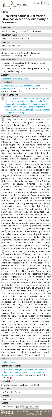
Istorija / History (8, 362)
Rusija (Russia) (34, 110)
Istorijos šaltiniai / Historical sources (29, 104)
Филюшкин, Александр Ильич (15, 78)
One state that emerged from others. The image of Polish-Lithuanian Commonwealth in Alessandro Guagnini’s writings (23, 372)
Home (5, 12)
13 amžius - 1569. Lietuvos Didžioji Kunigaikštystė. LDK (26, 107)
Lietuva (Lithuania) (18, 110)
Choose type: (8, 406)
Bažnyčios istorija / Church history (20, 98)
